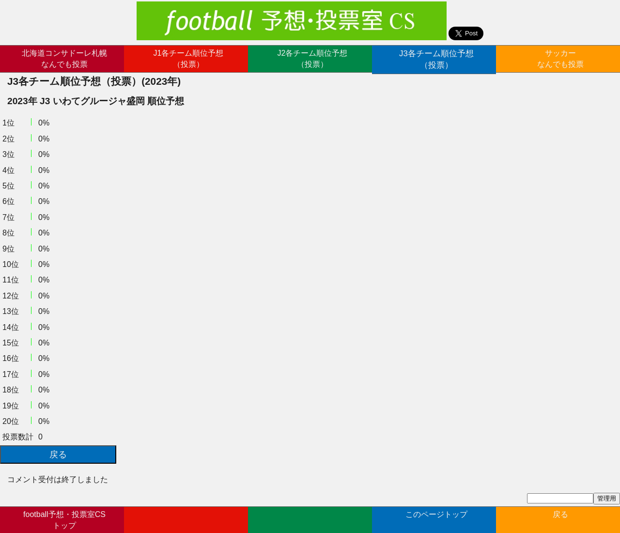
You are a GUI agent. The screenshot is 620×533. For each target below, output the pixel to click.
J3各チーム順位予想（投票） (437, 58)
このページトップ (436, 518)
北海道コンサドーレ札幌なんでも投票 (64, 58)
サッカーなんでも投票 (560, 58)
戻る (560, 518)
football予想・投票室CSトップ (64, 518)
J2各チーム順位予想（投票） (313, 58)
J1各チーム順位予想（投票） (189, 58)
